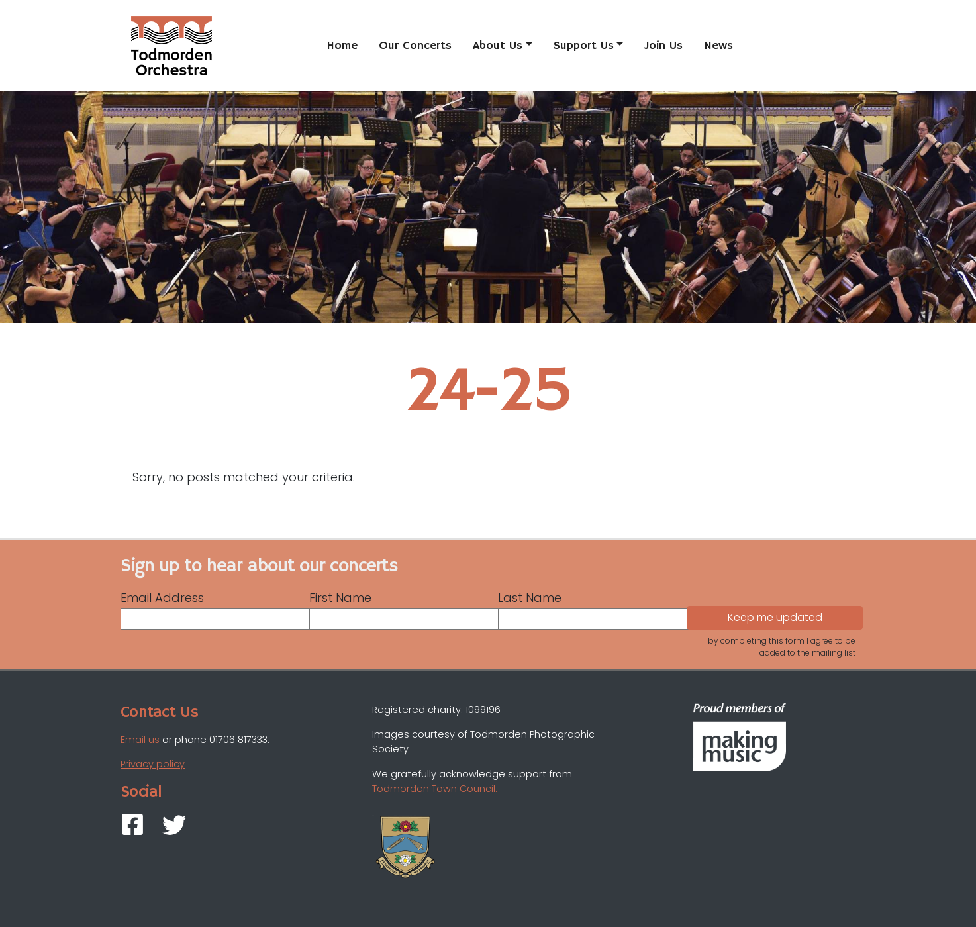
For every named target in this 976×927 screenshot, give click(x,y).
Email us (140, 739)
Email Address (162, 597)
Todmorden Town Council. (434, 788)
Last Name (529, 597)
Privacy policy (153, 764)
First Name (340, 597)
